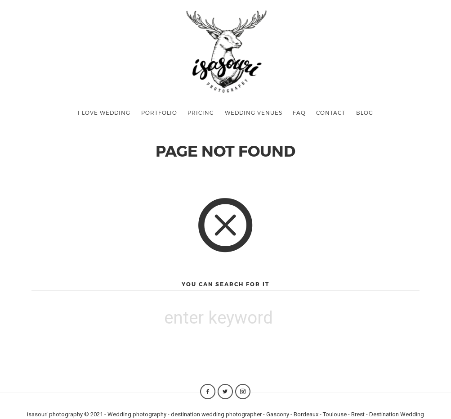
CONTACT (330, 112)
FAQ (299, 112)
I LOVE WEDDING (104, 112)
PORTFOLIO (159, 112)
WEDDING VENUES (253, 112)
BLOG (364, 112)
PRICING (201, 112)
